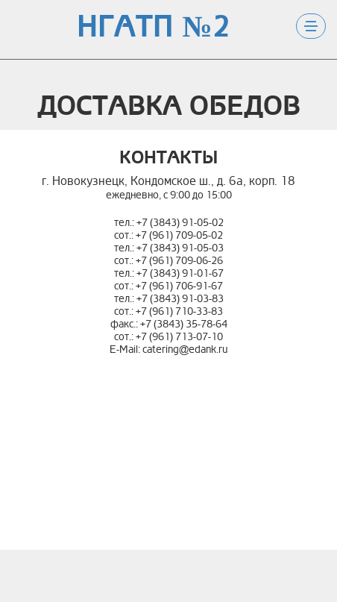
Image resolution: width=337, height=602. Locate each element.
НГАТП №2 (153, 27)
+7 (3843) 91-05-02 (180, 222)
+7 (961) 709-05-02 (179, 235)
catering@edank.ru (184, 349)
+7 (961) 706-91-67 (179, 286)
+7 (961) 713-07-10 (179, 336)
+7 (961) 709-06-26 (179, 260)
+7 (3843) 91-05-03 (180, 248)
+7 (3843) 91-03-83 (180, 298)
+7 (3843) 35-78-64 (183, 324)
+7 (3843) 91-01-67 (180, 273)
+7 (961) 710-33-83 (179, 311)
